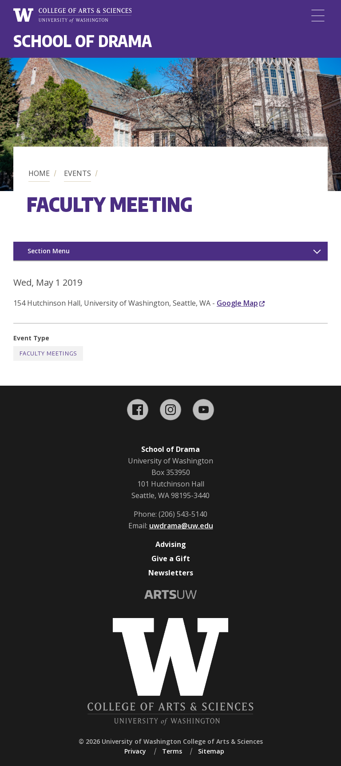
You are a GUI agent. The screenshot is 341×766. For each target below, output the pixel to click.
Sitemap (211, 751)
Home (39, 173)
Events (77, 173)
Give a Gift (170, 558)
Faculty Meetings (48, 353)
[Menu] (318, 15)
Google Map (241, 303)
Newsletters (170, 573)
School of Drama (82, 41)
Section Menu (49, 251)
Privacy (135, 751)
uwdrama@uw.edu (181, 526)
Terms (172, 751)
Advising (170, 544)
